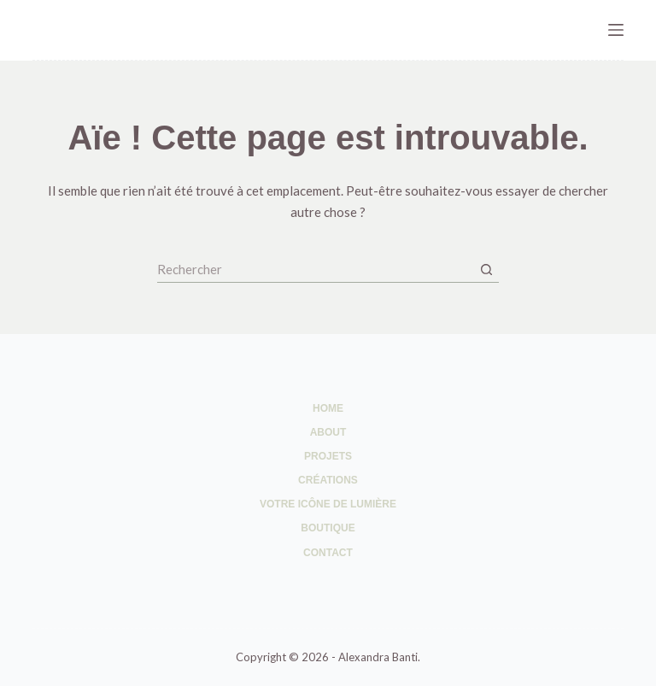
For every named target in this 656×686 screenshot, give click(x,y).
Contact (328, 553)
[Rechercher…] (315, 270)
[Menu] (616, 30)
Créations (328, 480)
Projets (328, 456)
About (328, 432)
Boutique (327, 528)
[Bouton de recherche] (486, 270)
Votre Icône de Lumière (328, 504)
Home (328, 408)
